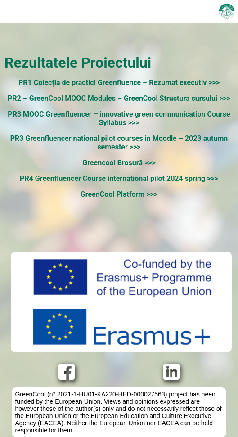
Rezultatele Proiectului (77, 62)
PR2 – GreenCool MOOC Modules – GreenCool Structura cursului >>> (119, 98)
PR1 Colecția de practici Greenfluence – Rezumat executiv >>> (119, 82)
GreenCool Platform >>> (119, 194)
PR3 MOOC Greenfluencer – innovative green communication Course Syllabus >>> (119, 118)
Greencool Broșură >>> (118, 162)
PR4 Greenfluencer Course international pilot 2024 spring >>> (119, 178)
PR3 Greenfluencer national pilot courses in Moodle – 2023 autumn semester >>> (119, 142)
